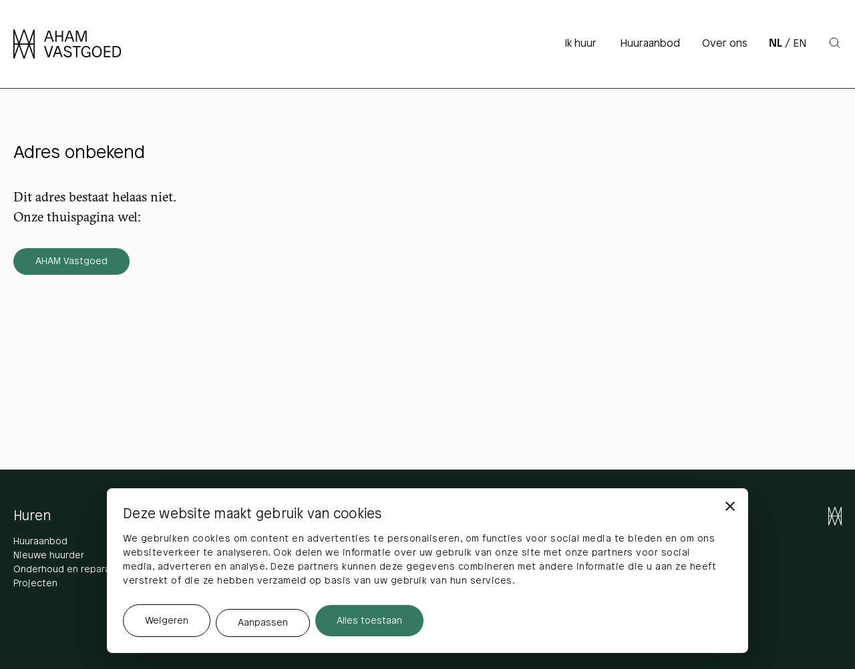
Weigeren (166, 621)
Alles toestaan (369, 621)
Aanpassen (263, 623)
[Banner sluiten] (730, 506)
